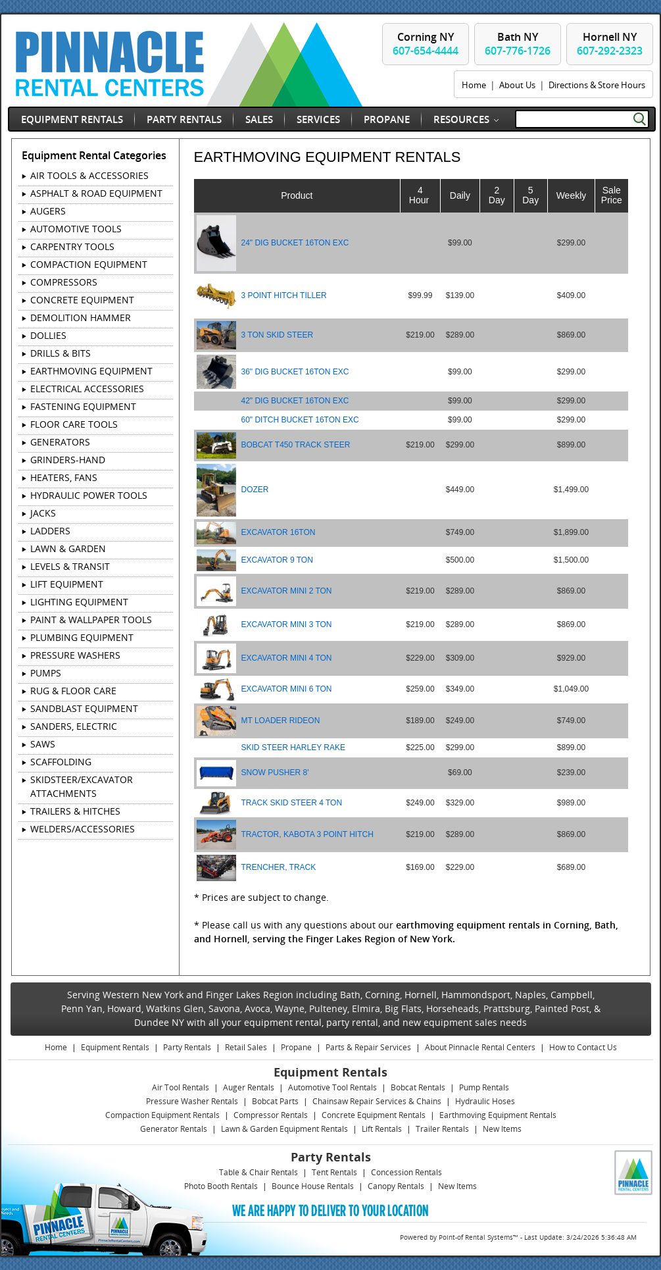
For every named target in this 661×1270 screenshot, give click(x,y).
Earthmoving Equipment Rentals (497, 1115)
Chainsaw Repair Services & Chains (376, 1101)
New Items (502, 1128)
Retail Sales (246, 1047)
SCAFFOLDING (60, 761)
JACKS (43, 513)
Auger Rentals (248, 1087)
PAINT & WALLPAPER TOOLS (91, 619)
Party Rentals (184, 119)
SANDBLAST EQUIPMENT (84, 708)
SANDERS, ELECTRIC (73, 726)
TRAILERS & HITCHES (75, 811)
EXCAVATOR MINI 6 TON (286, 689)
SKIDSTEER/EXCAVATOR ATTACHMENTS (81, 786)
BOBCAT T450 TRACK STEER (296, 444)
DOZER (255, 489)
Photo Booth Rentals (221, 1186)
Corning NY (425, 44)
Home (474, 85)
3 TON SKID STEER (277, 335)
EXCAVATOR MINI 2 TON (286, 591)
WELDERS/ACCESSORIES (82, 829)
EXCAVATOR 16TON (278, 532)
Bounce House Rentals (313, 1186)
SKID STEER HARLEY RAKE (293, 747)
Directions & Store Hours (597, 85)
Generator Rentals (173, 1128)
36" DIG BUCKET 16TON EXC (295, 371)
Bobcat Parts (275, 1101)
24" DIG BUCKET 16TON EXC (295, 242)
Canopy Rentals (396, 1186)
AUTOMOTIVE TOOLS (76, 228)
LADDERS (50, 530)
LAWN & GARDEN (68, 548)
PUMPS (45, 673)
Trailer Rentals (442, 1128)
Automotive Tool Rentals (332, 1087)
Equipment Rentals (72, 119)
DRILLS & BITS (60, 353)
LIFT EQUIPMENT (66, 584)
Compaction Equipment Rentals (162, 1115)
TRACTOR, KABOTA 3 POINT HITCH (307, 834)
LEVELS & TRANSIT (70, 566)
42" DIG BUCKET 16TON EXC (295, 400)
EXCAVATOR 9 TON (277, 560)
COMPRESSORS (63, 282)
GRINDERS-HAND (67, 459)
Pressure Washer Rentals (192, 1101)
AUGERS (48, 211)
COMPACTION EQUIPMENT (88, 264)
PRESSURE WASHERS (75, 655)
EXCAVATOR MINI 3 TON (286, 624)
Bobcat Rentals (418, 1087)
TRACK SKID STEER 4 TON (292, 802)
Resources (461, 119)
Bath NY (517, 44)
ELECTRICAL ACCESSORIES (87, 388)
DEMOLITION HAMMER (80, 317)
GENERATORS (60, 442)
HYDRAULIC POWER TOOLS (88, 495)
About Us (517, 85)
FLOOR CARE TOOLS (74, 424)
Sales (259, 119)
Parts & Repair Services (368, 1047)
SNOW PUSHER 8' (275, 772)
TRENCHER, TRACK (278, 867)
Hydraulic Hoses (485, 1101)
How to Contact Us (583, 1047)
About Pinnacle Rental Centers (480, 1047)
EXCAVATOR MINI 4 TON (286, 658)
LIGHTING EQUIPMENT (79, 602)
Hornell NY (609, 44)
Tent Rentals (334, 1172)
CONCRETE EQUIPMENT (82, 299)
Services (318, 119)
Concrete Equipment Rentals (374, 1115)
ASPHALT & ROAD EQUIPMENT (96, 193)
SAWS (42, 744)
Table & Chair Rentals (258, 1172)
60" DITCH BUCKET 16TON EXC (300, 419)
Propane (387, 119)
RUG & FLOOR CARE (73, 690)
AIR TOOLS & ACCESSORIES (89, 175)
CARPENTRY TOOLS (72, 246)
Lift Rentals (382, 1128)
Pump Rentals (484, 1087)
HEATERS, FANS (63, 477)
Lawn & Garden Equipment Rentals (284, 1128)
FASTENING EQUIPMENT (83, 406)
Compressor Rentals (270, 1115)
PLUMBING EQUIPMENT (82, 637)
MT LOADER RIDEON (280, 720)
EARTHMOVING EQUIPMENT (91, 371)
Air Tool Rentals (180, 1087)
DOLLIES (48, 335)
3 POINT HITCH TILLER (284, 295)
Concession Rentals (406, 1172)
